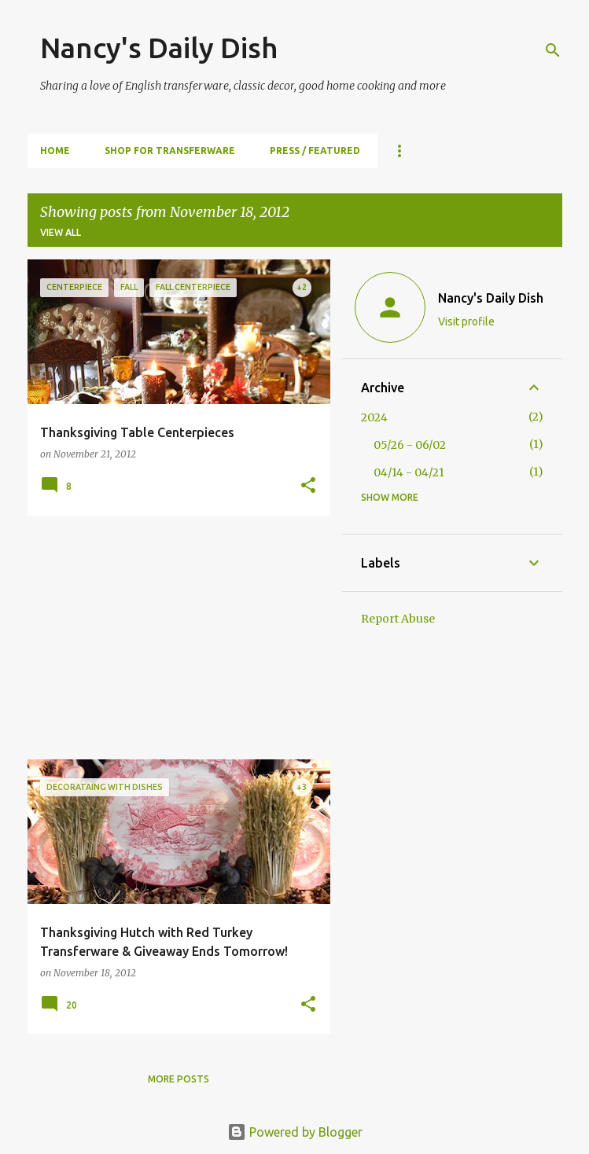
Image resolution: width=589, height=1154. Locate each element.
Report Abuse (398, 619)
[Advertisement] (173, 637)
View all (60, 232)
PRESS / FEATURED (315, 150)
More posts (178, 1079)
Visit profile (466, 321)
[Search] (552, 50)
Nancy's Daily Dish (159, 47)
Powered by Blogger (295, 1132)
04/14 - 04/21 (409, 472)
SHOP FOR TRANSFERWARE (170, 150)
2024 (374, 417)
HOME (55, 150)
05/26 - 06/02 (410, 445)
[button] (308, 486)
